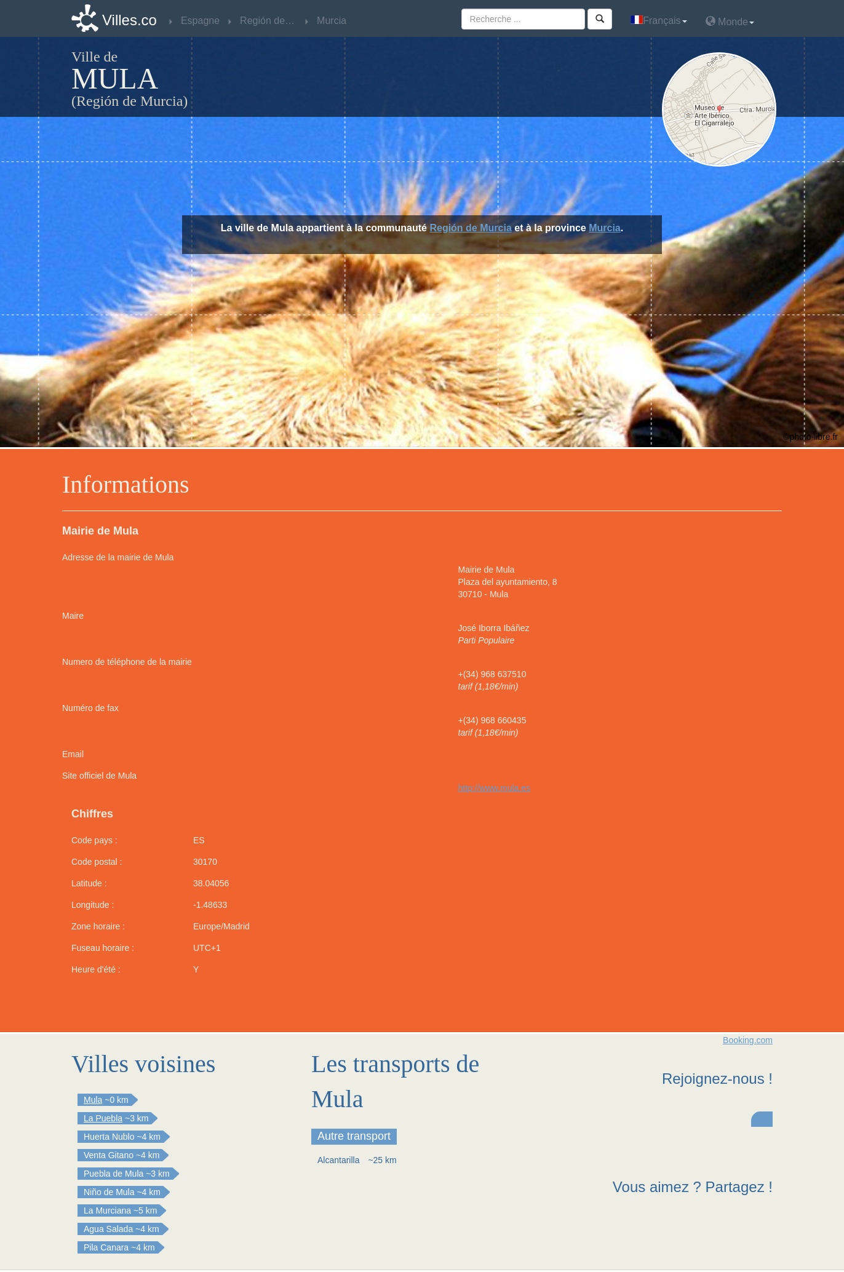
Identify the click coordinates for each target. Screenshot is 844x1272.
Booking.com (748, 1040)
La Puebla (103, 1118)
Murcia (605, 228)
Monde (730, 21)
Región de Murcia (470, 228)
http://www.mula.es (494, 788)
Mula (93, 1100)
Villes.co (129, 20)
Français (659, 20)
